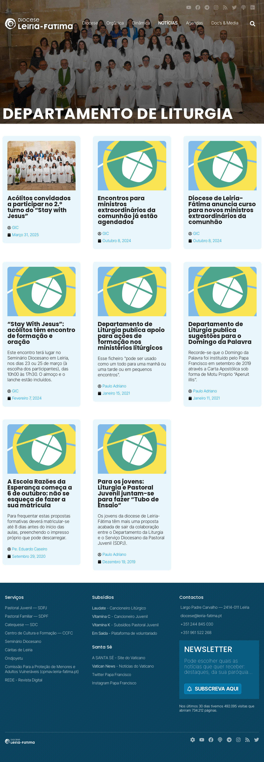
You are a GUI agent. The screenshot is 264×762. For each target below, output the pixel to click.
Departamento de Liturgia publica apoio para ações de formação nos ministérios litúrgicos (131, 336)
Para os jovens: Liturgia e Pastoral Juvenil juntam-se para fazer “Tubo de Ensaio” (128, 493)
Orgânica (116, 22)
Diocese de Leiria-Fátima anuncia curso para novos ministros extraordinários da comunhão (222, 210)
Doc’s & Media (226, 22)
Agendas (195, 22)
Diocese (91, 22)
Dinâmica (142, 22)
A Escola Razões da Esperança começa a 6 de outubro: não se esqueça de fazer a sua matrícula (39, 493)
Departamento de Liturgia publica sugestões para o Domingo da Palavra (220, 333)
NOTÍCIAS (169, 22)
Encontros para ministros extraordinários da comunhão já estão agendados (128, 210)
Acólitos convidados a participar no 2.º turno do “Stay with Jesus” (39, 207)
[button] (252, 23)
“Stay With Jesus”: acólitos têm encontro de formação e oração (41, 333)
